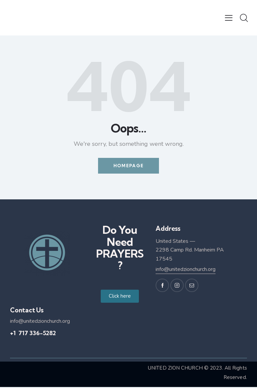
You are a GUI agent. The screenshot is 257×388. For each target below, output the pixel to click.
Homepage (128, 166)
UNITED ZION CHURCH (175, 369)
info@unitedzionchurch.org (186, 270)
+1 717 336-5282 (33, 334)
